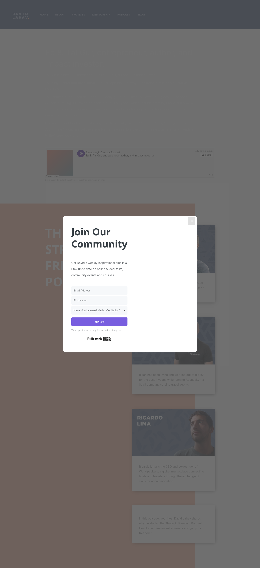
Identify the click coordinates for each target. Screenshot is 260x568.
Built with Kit (99, 339)
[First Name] (99, 300)
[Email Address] (99, 290)
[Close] (191, 221)
